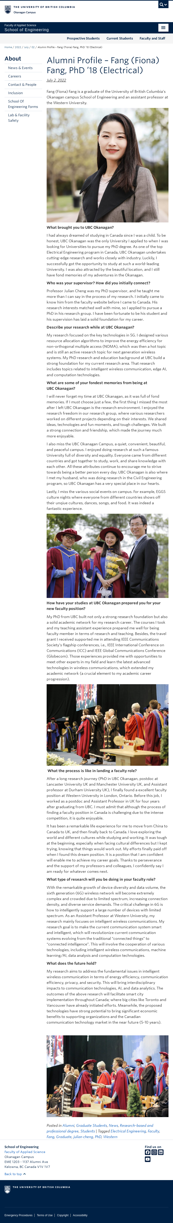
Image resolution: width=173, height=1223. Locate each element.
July (26, 47)
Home (8, 47)
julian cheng (83, 1137)
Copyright (62, 1215)
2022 (18, 47)
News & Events (20, 68)
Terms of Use (45, 1215)
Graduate (64, 1137)
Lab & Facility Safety (19, 118)
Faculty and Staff (152, 38)
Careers (14, 76)
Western (110, 1137)
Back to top (15, 1174)
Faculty (153, 1131)
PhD (98, 1137)
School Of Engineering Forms (23, 104)
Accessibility (80, 1215)
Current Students (120, 38)
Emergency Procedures (18, 1215)
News (113, 1125)
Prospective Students (83, 38)
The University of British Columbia (74, 9)
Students (87, 1131)
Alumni (68, 1125)
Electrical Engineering (128, 1131)
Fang (50, 1137)
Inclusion (15, 93)
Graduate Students (91, 1125)
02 (33, 47)
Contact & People (22, 85)
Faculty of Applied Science (25, 1152)
